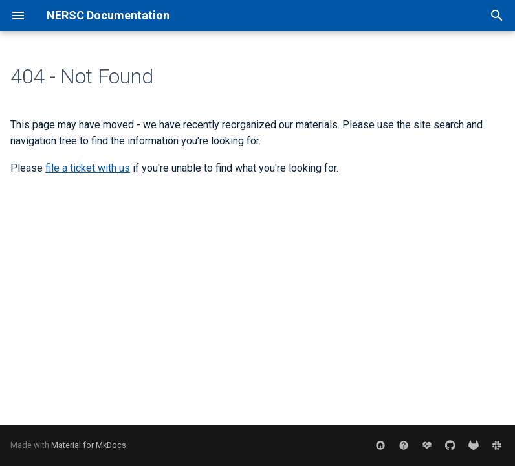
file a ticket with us (87, 168)
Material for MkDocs (88, 445)
